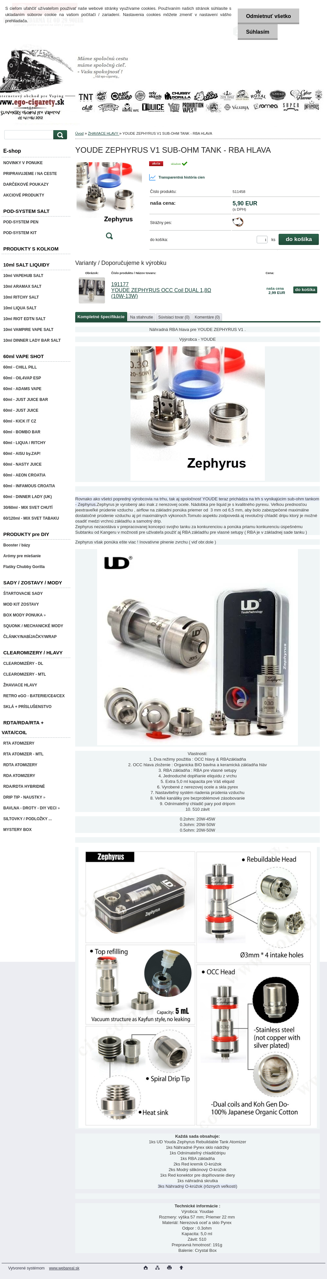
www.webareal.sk (64, 1268)
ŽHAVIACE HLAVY (103, 133)
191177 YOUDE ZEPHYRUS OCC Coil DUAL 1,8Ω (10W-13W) (161, 290)
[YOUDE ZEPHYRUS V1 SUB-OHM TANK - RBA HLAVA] (109, 202)
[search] (59, 135)
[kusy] (262, 239)
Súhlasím (257, 32)
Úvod (79, 133)
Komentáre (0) (207, 317)
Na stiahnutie (141, 317)
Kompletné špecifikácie (101, 316)
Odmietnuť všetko (268, 16)
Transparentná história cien (177, 177)
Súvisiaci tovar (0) (173, 317)
